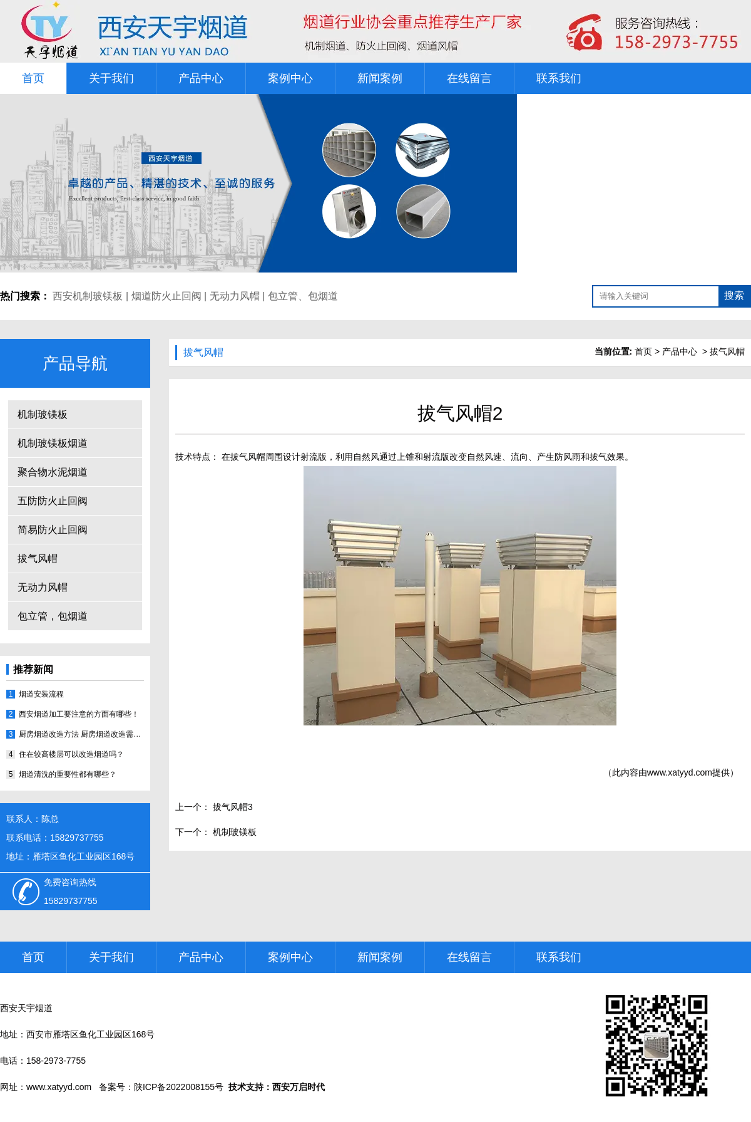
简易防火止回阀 (53, 529)
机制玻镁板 (43, 414)
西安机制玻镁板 (88, 296)
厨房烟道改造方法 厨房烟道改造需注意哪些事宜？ (81, 734)
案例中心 (290, 78)
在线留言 (469, 78)
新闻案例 (379, 78)
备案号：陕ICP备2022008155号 (161, 1087)
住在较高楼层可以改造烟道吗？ (71, 754)
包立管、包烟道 (303, 296)
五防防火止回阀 (53, 501)
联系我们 (558, 78)
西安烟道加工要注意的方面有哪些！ (79, 714)
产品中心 (200, 78)
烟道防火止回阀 (166, 296)
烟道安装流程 (41, 694)
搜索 (734, 295)
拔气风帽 (38, 558)
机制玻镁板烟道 (53, 443)
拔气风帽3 (231, 807)
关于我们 (111, 78)
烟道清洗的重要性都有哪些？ (67, 774)
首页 (33, 78)
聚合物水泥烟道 (53, 472)
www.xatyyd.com (679, 772)
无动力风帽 (235, 296)
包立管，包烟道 (53, 616)
